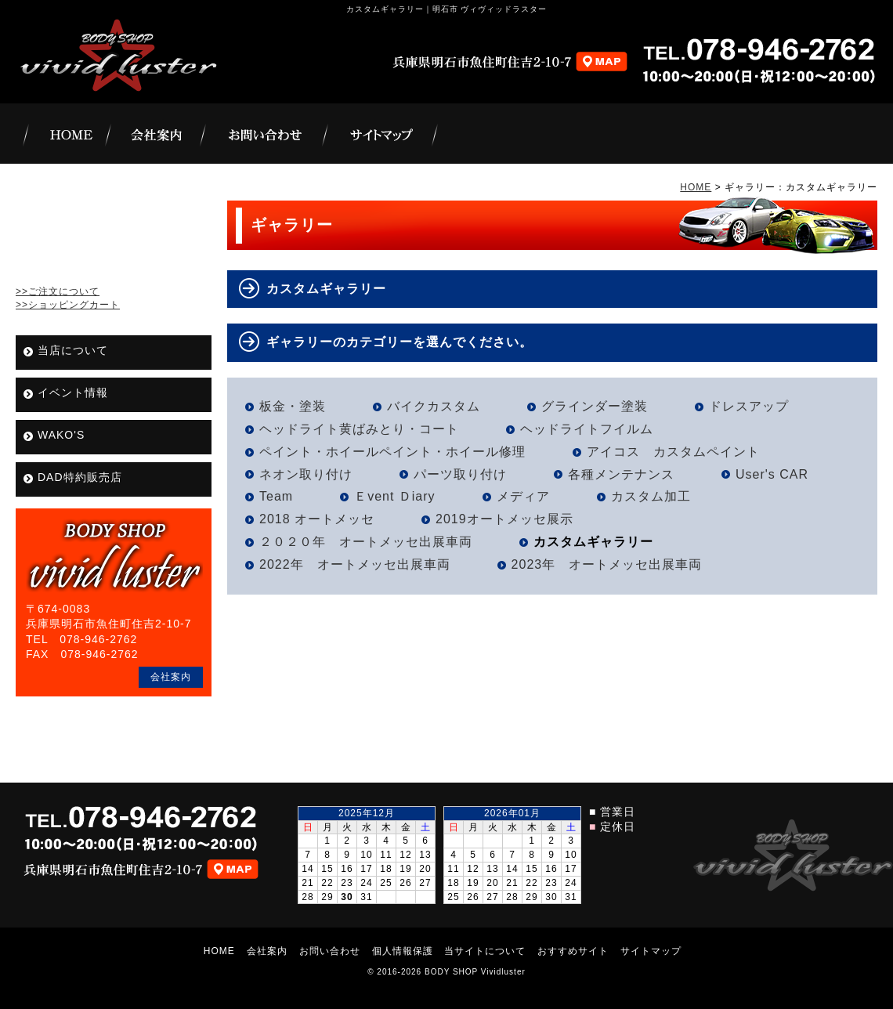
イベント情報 (73, 392)
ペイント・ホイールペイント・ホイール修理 (392, 451)
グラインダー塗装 (594, 406)
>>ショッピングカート (68, 304)
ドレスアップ (749, 406)
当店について (73, 350)
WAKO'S (61, 435)
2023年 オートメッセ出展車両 (607, 564)
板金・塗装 (292, 406)
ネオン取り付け (305, 474)
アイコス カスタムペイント (673, 451)
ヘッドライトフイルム (586, 429)
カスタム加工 (651, 496)
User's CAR (772, 474)
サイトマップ (651, 951)
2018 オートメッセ (316, 519)
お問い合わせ (329, 951)
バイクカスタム (433, 406)
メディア (523, 496)
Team (276, 496)
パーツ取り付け (460, 474)
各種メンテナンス (621, 474)
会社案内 (170, 676)
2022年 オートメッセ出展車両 (354, 564)
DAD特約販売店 (80, 477)
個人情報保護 (402, 951)
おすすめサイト (573, 951)
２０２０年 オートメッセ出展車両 (365, 541)
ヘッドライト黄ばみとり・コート (359, 429)
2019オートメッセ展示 (504, 519)
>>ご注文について (57, 291)
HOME (695, 187)
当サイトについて (485, 951)
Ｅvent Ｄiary (394, 496)
